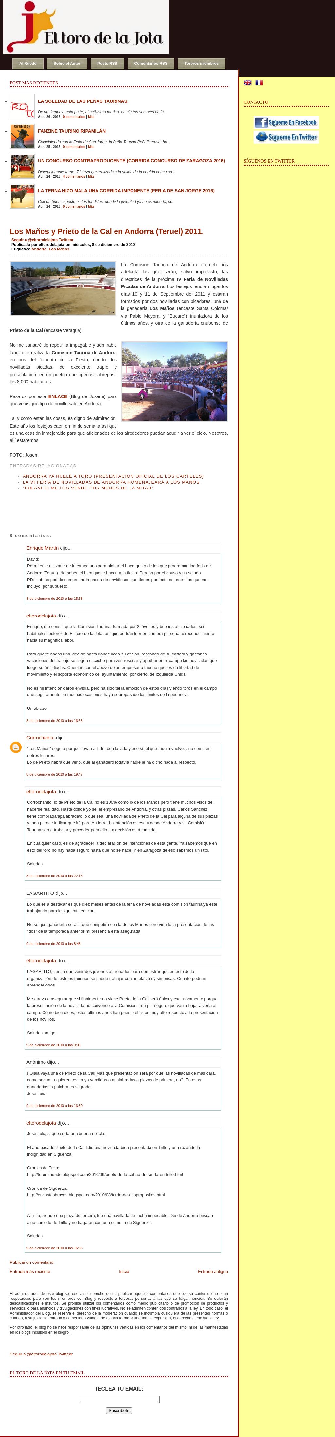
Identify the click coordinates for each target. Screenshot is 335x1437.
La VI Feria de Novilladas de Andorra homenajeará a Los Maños (111, 482)
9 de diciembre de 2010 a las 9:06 (53, 1045)
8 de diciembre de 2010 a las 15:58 (54, 598)
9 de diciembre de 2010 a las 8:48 (53, 944)
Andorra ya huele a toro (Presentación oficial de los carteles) (113, 476)
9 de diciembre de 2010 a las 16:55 (54, 1248)
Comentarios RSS (151, 63)
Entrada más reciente (30, 1271)
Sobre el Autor (67, 63)
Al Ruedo (28, 63)
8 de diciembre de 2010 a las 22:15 (54, 876)
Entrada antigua (213, 1271)
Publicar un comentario (31, 1262)
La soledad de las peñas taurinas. (83, 101)
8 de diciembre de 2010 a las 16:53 (54, 721)
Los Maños (59, 249)
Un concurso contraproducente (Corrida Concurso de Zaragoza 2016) (131, 160)
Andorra (39, 249)
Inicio (124, 1271)
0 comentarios (74, 117)
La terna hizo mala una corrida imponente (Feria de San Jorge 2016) (126, 190)
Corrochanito (40, 737)
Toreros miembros (202, 63)
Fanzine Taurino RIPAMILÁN (72, 131)
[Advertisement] (86, 505)
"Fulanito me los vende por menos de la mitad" (88, 488)
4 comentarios (74, 176)
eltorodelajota (41, 615)
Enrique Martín (42, 548)
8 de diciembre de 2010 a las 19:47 (54, 774)
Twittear (66, 240)
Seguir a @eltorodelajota (34, 240)
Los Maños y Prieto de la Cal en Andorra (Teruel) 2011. (107, 231)
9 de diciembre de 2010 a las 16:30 (54, 1106)
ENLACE (57, 396)
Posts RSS (107, 63)
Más (91, 117)
